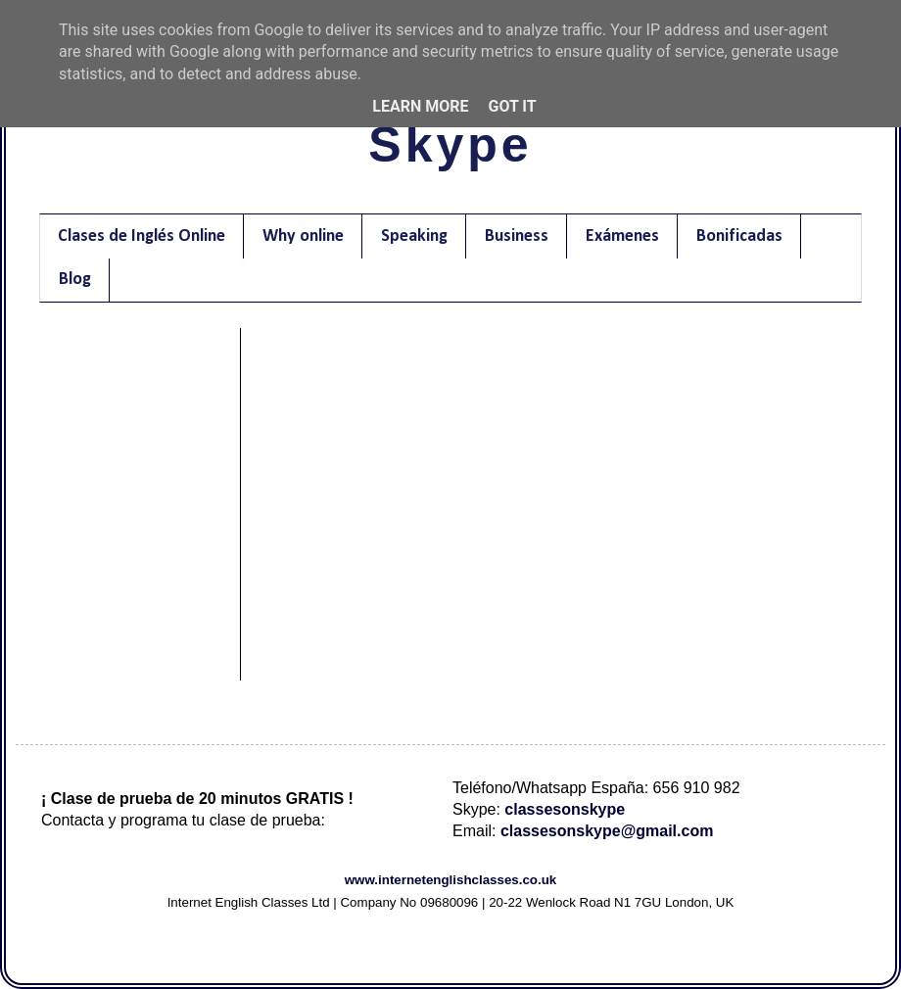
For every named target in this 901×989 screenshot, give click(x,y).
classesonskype (564, 809)
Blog (75, 279)
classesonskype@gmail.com (606, 831)
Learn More (420, 106)
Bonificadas (739, 236)
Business (516, 236)
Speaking (414, 236)
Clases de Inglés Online (141, 236)
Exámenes (622, 236)
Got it (512, 106)
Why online (303, 236)
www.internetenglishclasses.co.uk (451, 879)
